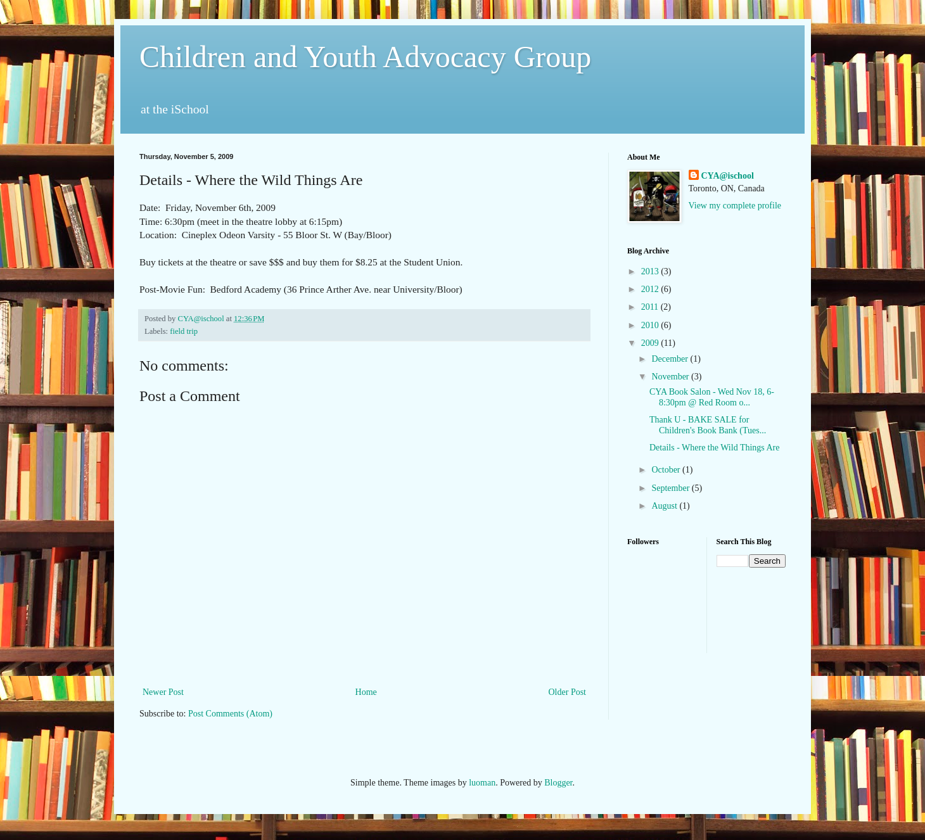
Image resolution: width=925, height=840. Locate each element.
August (665, 506)
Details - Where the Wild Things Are (714, 447)
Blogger (558, 782)
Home (366, 692)
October (666, 469)
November (671, 376)
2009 (651, 343)
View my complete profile (735, 205)
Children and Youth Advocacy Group (365, 56)
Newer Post (163, 692)
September (671, 488)
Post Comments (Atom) (230, 713)
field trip (184, 331)
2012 (651, 289)
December (670, 359)
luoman (482, 782)
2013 (651, 271)
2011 (651, 307)
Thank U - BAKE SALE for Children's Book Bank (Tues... (707, 425)
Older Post (568, 692)
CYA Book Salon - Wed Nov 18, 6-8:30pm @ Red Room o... (711, 397)
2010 (651, 325)
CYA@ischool (727, 176)
